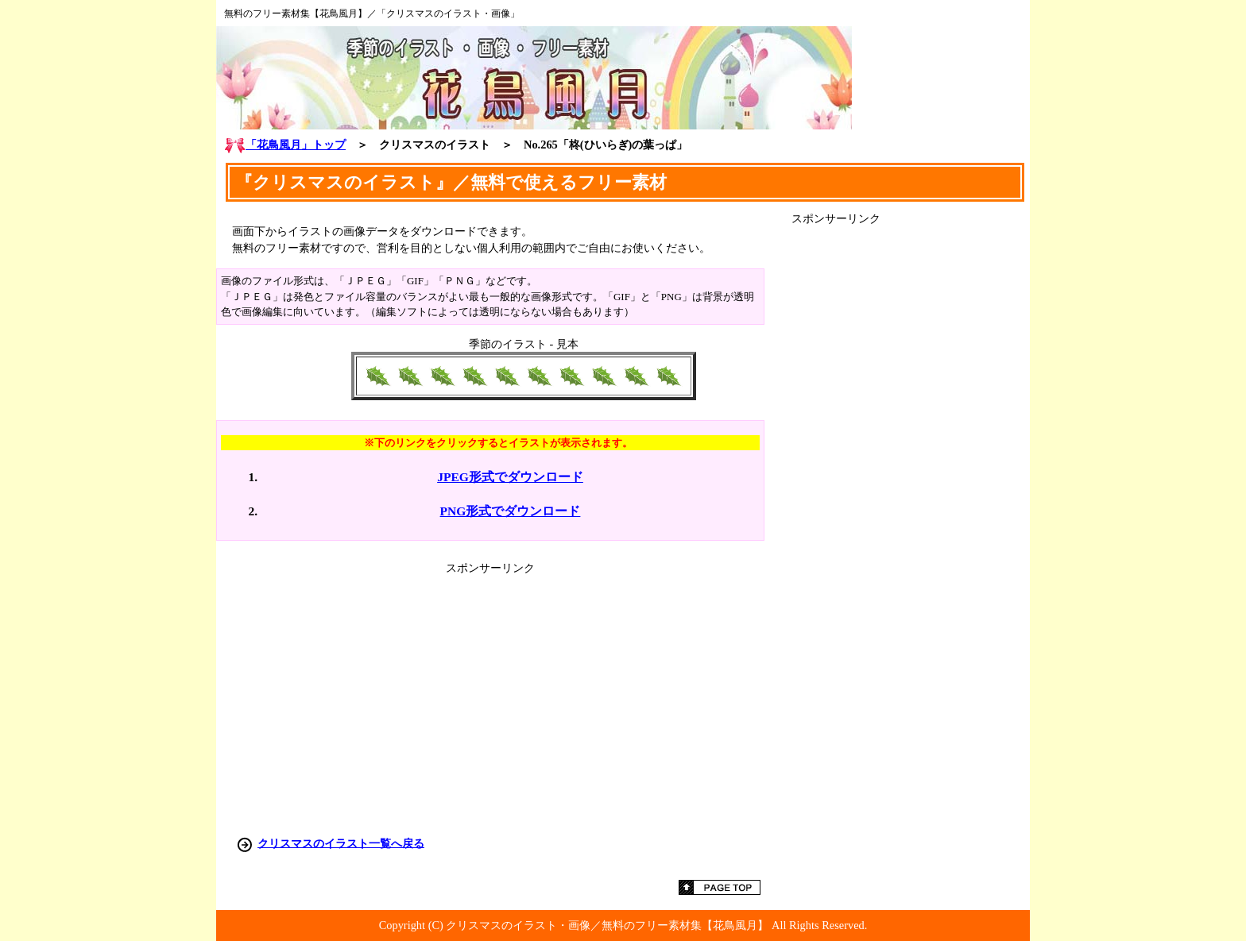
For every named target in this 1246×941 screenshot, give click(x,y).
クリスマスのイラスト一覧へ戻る (340, 842)
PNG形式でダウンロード (510, 511)
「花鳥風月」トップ (285, 144)
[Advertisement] (910, 464)
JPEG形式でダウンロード (510, 477)
